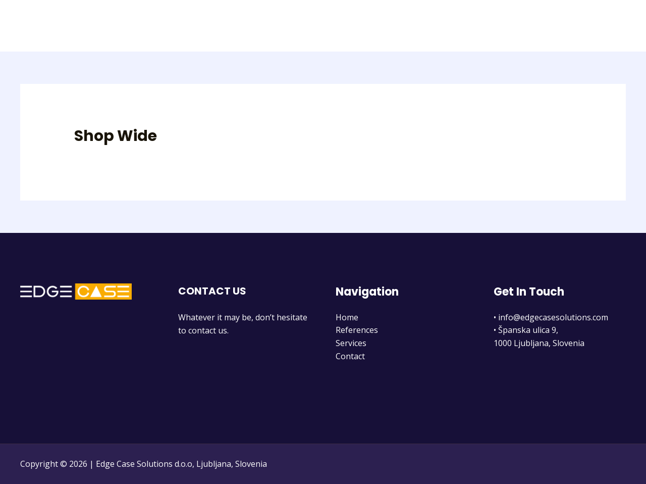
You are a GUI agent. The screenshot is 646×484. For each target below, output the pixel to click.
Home (455, 25)
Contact (603, 25)
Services (557, 25)
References (504, 25)
